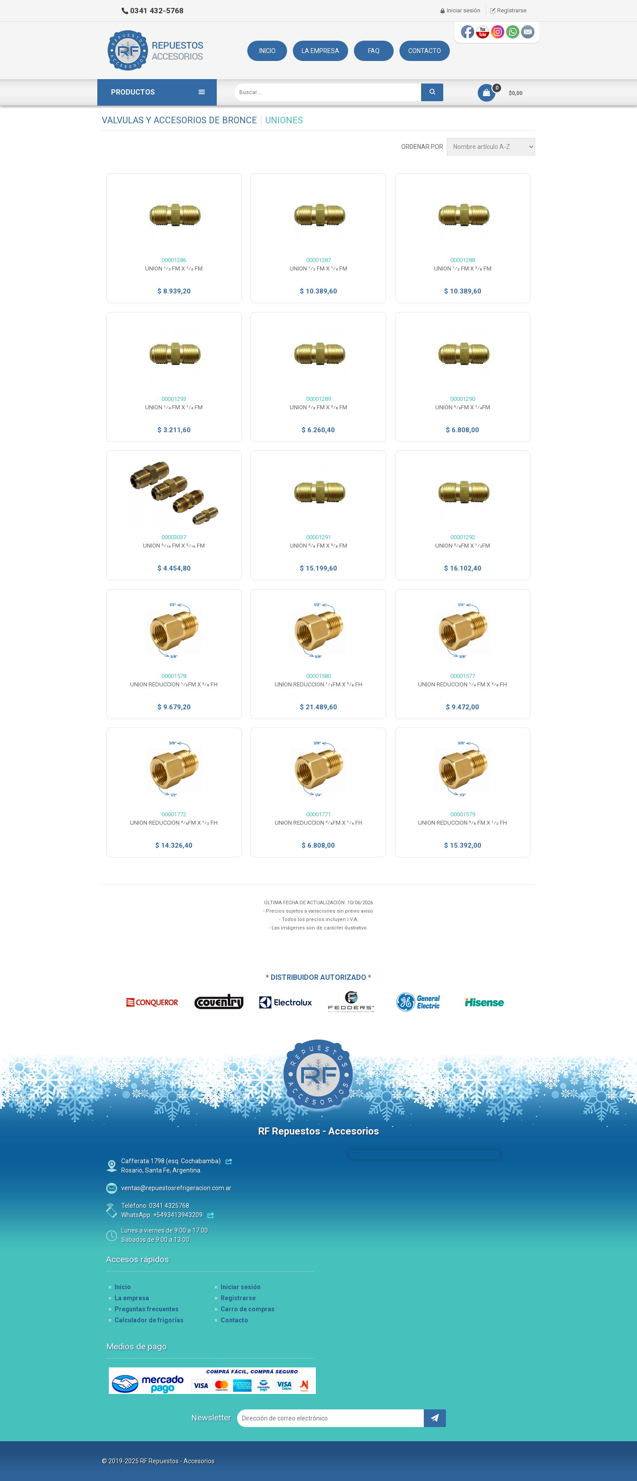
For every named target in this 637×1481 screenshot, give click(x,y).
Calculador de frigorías (149, 1320)
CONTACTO (424, 50)
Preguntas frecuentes (147, 1309)
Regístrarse (511, 10)
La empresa (132, 1298)
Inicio (123, 1287)
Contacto (234, 1320)
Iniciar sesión (463, 10)
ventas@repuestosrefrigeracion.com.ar (176, 1188)
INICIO (267, 50)
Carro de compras (248, 1309)
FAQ (374, 50)
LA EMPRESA (320, 50)
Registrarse (238, 1298)
